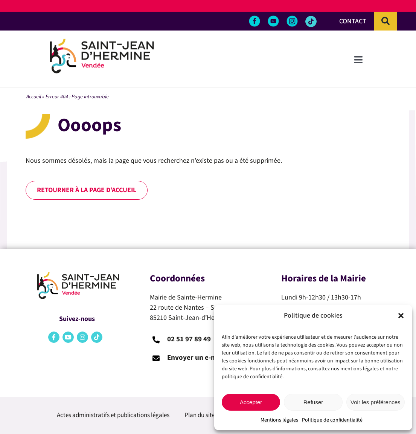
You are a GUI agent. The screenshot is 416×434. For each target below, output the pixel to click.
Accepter (251, 402)
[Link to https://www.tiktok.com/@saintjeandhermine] (311, 21)
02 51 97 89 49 (189, 339)
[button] (401, 315)
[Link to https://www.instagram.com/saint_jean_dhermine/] (82, 337)
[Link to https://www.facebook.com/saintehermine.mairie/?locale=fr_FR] (53, 337)
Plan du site (199, 415)
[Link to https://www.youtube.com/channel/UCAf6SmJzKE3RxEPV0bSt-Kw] (68, 337)
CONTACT (352, 21)
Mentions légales (279, 420)
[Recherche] (385, 21)
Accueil (33, 97)
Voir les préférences (375, 402)
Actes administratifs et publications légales (113, 415)
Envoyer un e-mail (195, 358)
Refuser (313, 402)
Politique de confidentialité (332, 420)
